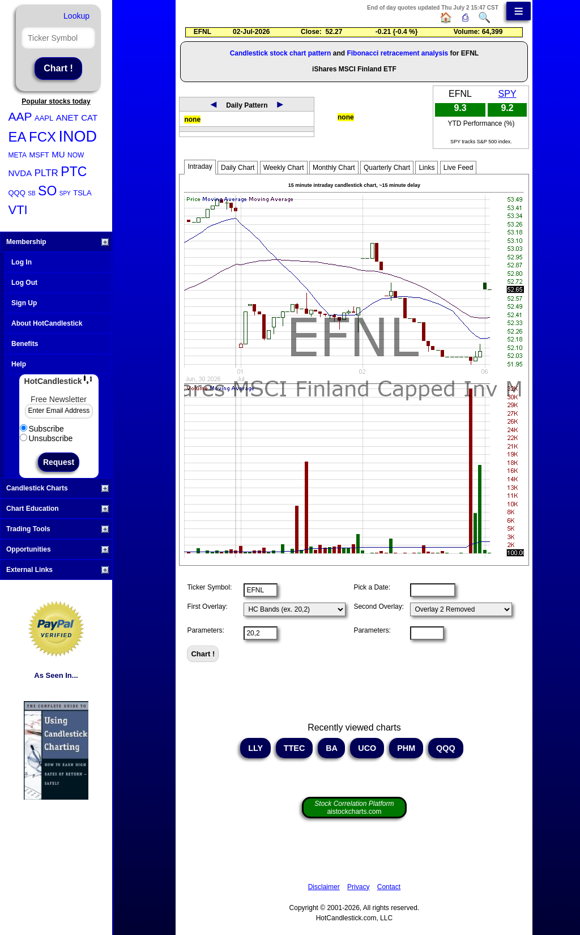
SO (47, 190)
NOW (75, 155)
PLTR (46, 173)
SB (31, 193)
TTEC (295, 748)
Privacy (358, 887)
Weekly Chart (283, 168)
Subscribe (42, 428)
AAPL (44, 118)
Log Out (24, 283)
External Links (57, 570)
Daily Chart (237, 168)
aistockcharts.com (354, 808)
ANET (67, 117)
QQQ (16, 193)
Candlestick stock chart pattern (280, 53)
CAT (89, 117)
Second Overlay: (378, 606)
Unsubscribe (46, 438)
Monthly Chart (334, 168)
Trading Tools (57, 529)
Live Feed (458, 168)
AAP (20, 116)
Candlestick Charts (57, 488)
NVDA (20, 173)
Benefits (24, 344)
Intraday (199, 166)
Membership (57, 242)
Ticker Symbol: (209, 587)
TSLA (82, 193)
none (192, 119)
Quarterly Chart (387, 168)
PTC (74, 171)
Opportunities (57, 549)
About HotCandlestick (46, 323)
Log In (21, 262)
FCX (42, 136)
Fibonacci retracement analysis (397, 53)
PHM (406, 748)
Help (18, 364)
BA (331, 748)
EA (17, 136)
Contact (388, 887)
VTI (18, 210)
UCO (367, 748)
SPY (65, 193)
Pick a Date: (371, 587)
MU (58, 154)
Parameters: (205, 630)
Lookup (76, 15)
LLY (255, 748)
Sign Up (24, 303)
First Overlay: (207, 606)
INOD (77, 136)
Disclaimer (324, 887)
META (17, 155)
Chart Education (57, 509)
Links (426, 168)
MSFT (39, 155)
